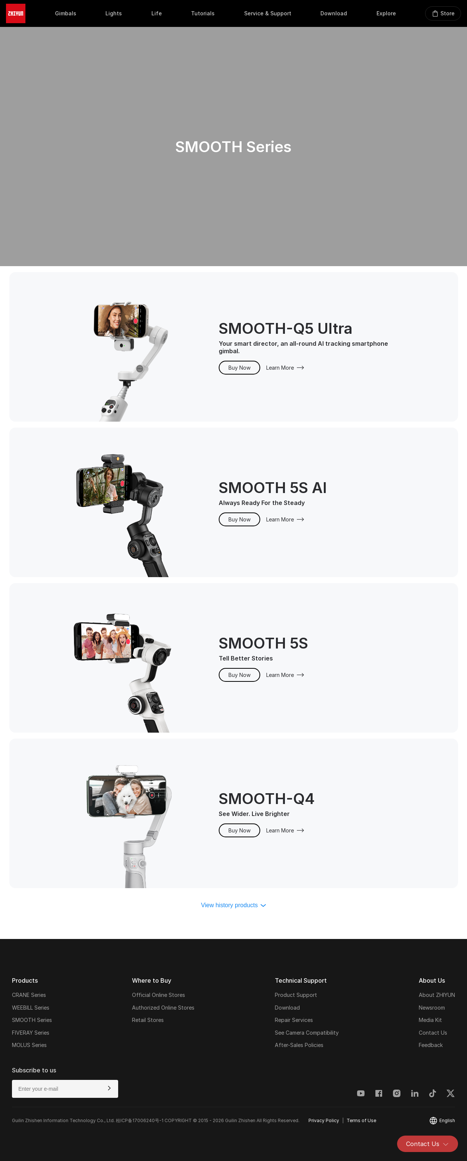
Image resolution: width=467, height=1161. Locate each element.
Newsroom (432, 1007)
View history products (233, 905)
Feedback (431, 1045)
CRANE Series (29, 995)
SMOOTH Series (32, 1020)
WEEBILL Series (30, 1007)
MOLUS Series (29, 1045)
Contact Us (427, 1144)
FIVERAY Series (30, 1032)
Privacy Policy (323, 1120)
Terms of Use (361, 1120)
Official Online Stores (158, 995)
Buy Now (239, 367)
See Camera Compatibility (307, 1032)
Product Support (296, 995)
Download (287, 1007)
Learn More (285, 367)
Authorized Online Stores (163, 1007)
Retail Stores (148, 1020)
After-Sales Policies (299, 1045)
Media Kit (430, 1020)
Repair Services (294, 1020)
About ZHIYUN (437, 995)
